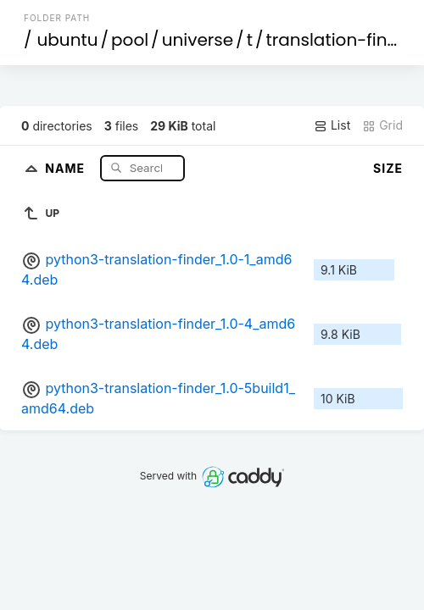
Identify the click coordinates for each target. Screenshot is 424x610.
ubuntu (67, 40)
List (332, 125)
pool (129, 40)
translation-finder (340, 40)
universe (197, 40)
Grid (382, 125)
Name (66, 167)
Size (388, 168)
